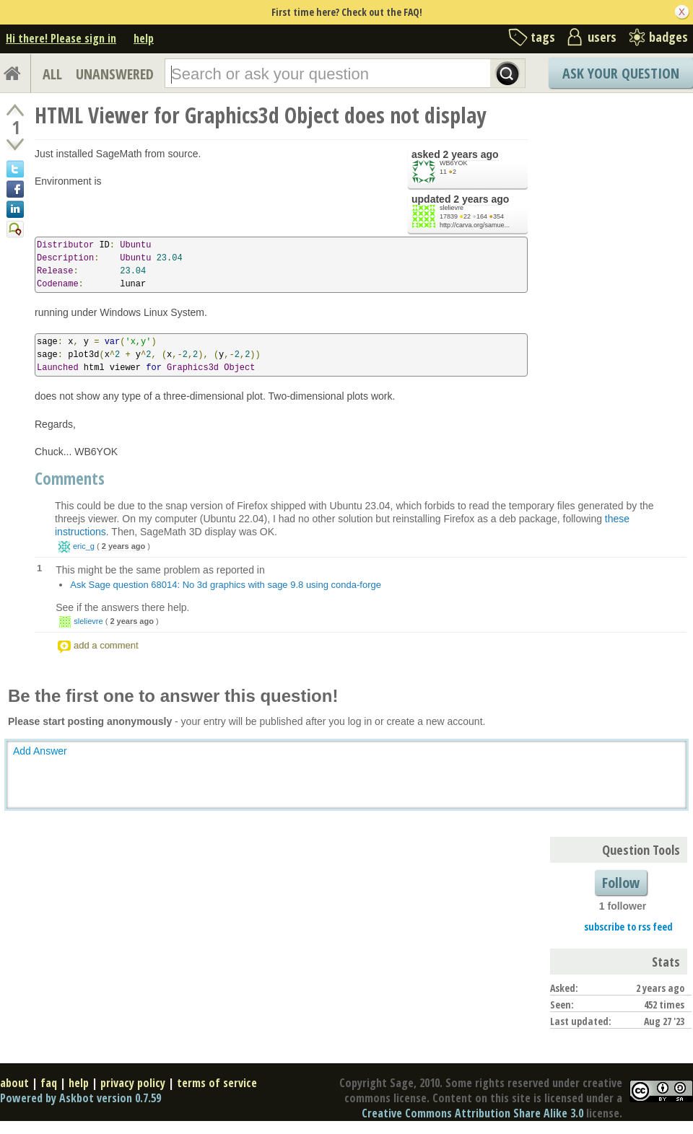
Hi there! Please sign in (61, 38)
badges (668, 36)
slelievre (451, 207)
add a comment (106, 645)
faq (48, 1083)
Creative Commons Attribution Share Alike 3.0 (472, 1113)
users (602, 36)
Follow (621, 882)
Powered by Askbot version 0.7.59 (80, 1098)
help (144, 38)
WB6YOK (454, 163)
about (14, 1083)
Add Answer (40, 751)
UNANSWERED (115, 74)
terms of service (217, 1083)
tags (543, 36)
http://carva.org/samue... (475, 225)
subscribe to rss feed (628, 926)
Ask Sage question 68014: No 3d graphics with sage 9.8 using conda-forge (225, 584)
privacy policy (132, 1083)
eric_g (84, 546)
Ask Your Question (620, 73)
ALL (52, 74)
